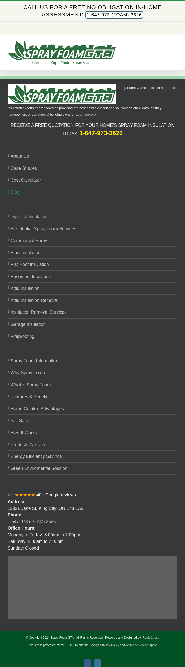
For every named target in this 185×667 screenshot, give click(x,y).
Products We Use (28, 444)
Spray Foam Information (34, 360)
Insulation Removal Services (39, 312)
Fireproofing (22, 336)
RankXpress (151, 637)
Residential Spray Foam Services (43, 228)
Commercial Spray (29, 240)
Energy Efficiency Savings (36, 456)
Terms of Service (137, 645)
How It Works (24, 432)
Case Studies (24, 168)
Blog (15, 192)
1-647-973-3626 (101, 133)
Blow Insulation (26, 252)
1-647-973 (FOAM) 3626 (114, 14)
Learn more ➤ (86, 114)
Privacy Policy (109, 645)
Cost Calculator (26, 180)
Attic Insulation (25, 288)
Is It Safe (19, 420)
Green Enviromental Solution (39, 468)
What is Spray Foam (31, 384)
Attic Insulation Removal (34, 300)
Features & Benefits (30, 396)
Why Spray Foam (28, 372)
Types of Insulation (29, 216)
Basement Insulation (31, 276)
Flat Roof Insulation (30, 264)
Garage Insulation (28, 324)
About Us (20, 156)
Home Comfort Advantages (37, 408)
